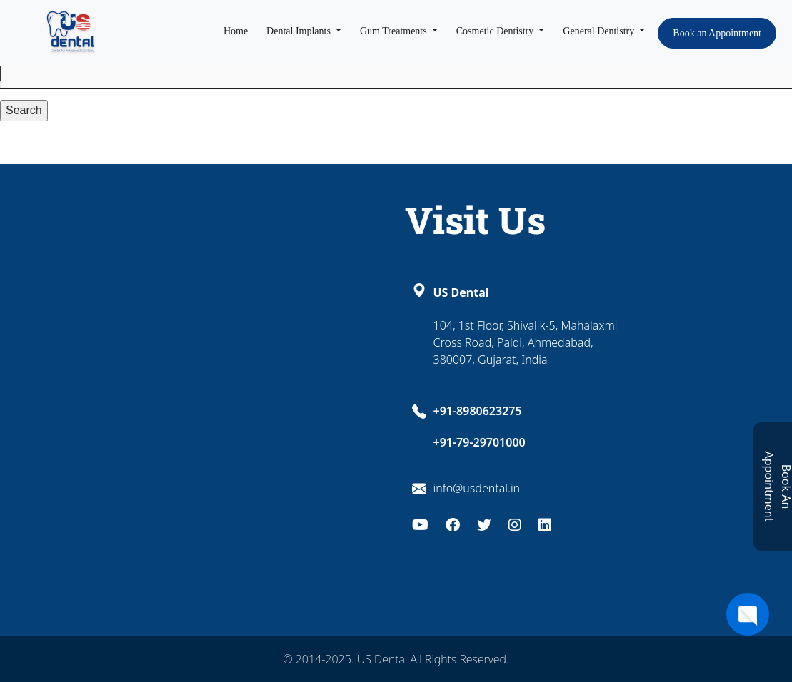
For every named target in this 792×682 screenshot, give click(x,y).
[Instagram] (514, 523)
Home (236, 31)
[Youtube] (420, 523)
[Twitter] (484, 523)
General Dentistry (599, 31)
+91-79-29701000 (479, 442)
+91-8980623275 (477, 411)
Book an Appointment (717, 33)
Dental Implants (299, 31)
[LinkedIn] (544, 523)
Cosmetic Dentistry (496, 31)
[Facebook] (453, 523)
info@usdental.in (477, 488)
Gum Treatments (394, 31)
